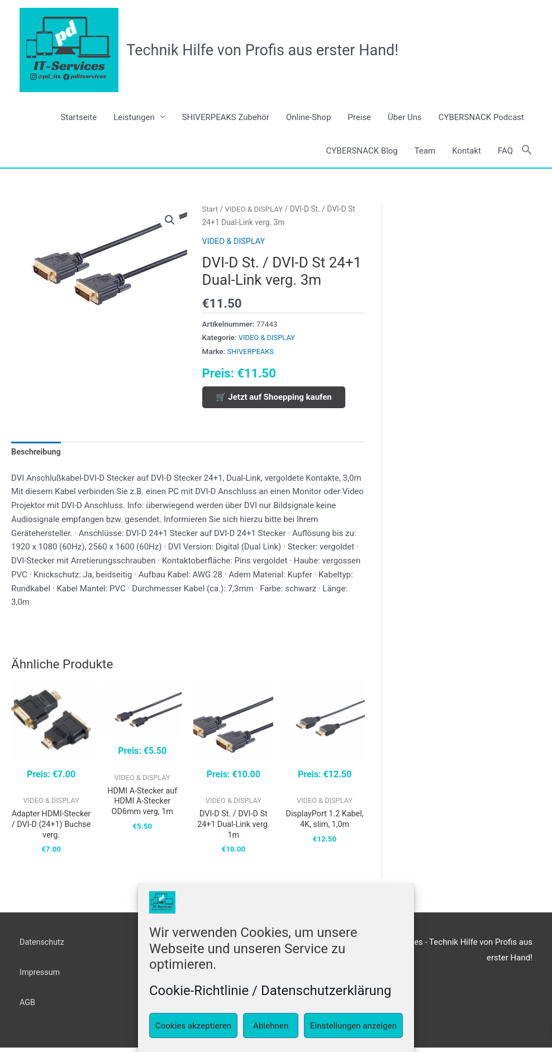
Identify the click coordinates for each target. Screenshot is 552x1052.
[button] (526, 151)
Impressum (40, 977)
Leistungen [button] (134, 118)
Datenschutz (43, 946)
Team (425, 151)
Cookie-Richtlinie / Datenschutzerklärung (270, 990)
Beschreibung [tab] (37, 453)
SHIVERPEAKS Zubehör (225, 118)
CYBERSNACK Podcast (481, 118)
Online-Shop (308, 118)
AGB (28, 1007)
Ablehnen (270, 1026)
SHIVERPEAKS (251, 351)
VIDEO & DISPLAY (256, 209)
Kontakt (466, 151)
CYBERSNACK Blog (362, 151)
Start (210, 209)
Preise (359, 118)
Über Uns (405, 118)
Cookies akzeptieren (193, 1026)
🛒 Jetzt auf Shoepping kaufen (274, 398)
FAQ (505, 151)
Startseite (79, 118)
